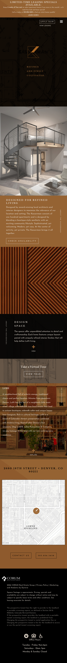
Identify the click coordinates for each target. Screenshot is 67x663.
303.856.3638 (46, 556)
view (33, 348)
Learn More (33, 15)
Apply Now (47, 22)
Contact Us (20, 556)
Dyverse (25, 588)
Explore (33, 452)
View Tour (33, 374)
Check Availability (22, 241)
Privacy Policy (42, 585)
